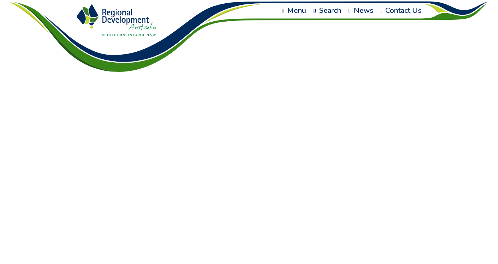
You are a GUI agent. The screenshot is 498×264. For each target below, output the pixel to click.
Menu (294, 10)
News (361, 10)
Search (327, 10)
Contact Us (401, 10)
